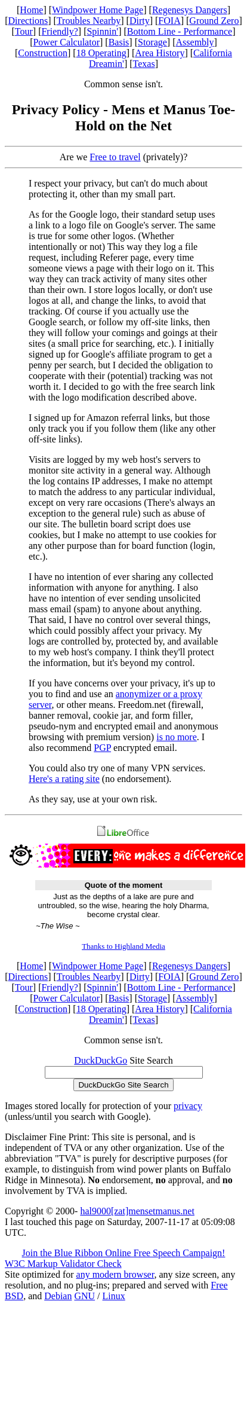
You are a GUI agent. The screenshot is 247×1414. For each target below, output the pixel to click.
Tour (24, 31)
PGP (102, 748)
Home (31, 10)
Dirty (139, 21)
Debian (58, 1296)
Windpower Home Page (97, 10)
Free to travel (114, 157)
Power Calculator (66, 42)
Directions (28, 21)
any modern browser (115, 1274)
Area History (159, 53)
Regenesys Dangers (189, 10)
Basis (119, 42)
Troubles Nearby (89, 21)
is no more (176, 737)
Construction (42, 53)
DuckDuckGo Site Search (123, 1084)
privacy (188, 1106)
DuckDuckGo (100, 1060)
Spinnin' (102, 31)
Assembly (195, 42)
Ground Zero (214, 21)
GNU (84, 1296)
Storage (152, 42)
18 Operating (101, 53)
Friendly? (59, 31)
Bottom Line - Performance (179, 31)
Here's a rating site (64, 779)
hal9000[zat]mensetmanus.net (137, 1211)
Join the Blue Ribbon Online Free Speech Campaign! (124, 1253)
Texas (144, 64)
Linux (114, 1296)
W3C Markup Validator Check (63, 1264)
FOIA (169, 21)
